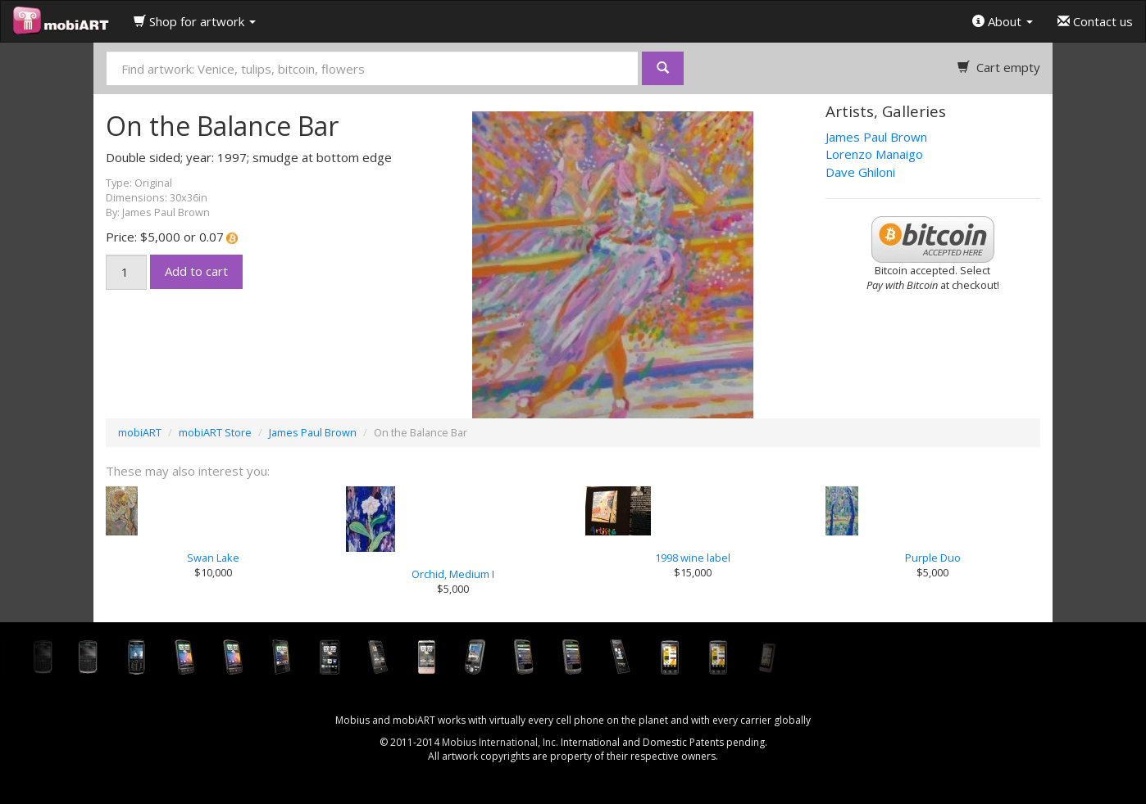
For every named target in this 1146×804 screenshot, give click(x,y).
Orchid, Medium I (453, 574)
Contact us (1095, 21)
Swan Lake (213, 557)
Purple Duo (933, 557)
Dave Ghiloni (860, 172)
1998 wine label (692, 557)
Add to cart (196, 271)
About (1002, 21)
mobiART (139, 432)
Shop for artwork (195, 21)
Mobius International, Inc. (500, 742)
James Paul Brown (876, 137)
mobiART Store (215, 432)
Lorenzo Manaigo (874, 154)
